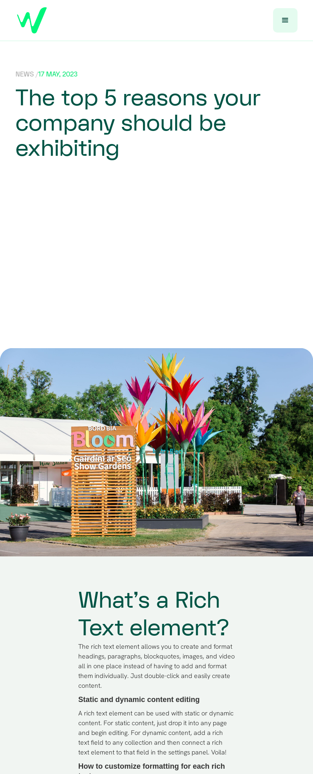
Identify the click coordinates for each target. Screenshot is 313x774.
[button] (285, 20)
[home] (31, 20)
